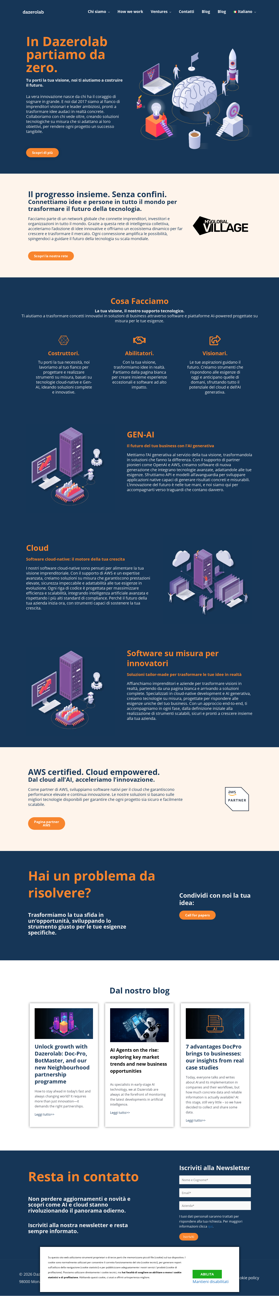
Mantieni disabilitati (213, 1281)
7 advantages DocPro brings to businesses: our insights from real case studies (215, 1057)
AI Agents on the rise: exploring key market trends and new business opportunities (138, 1060)
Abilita (210, 1271)
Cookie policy (247, 1278)
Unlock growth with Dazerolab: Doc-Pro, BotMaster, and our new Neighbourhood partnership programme (62, 1064)
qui (210, 1226)
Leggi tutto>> (44, 1114)
